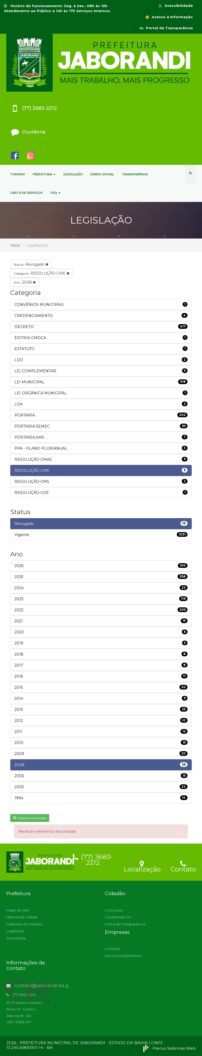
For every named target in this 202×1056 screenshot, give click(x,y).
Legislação (15, 931)
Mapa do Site (17, 910)
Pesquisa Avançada (29, 818)
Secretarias (16, 938)
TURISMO (17, 174)
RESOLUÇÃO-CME (41, 273)
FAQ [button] (55, 193)
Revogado (31, 264)
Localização (142, 865)
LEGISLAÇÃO (73, 174)
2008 (25, 282)
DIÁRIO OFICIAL (102, 174)
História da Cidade (22, 917)
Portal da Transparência (166, 28)
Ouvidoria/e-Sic (118, 917)
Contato (183, 865)
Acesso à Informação (169, 17)
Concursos (114, 910)
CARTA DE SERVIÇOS (26, 193)
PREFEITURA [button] (44, 174)
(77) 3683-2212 (93, 859)
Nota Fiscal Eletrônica (123, 956)
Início (15, 245)
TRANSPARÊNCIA (135, 174)
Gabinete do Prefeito (24, 924)
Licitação (112, 948)
